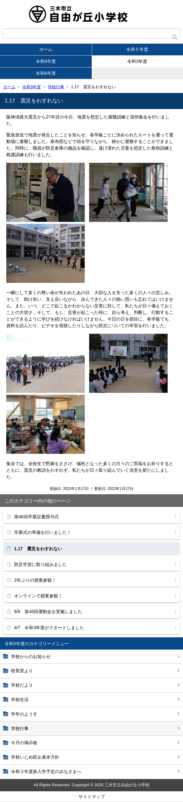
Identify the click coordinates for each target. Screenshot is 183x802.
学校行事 (56, 87)
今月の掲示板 (24, 742)
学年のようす (24, 714)
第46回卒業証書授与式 (36, 516)
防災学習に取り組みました (40, 564)
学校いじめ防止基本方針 (35, 757)
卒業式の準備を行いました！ (42, 532)
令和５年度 (137, 49)
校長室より (22, 670)
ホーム (45, 49)
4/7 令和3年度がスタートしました (49, 627)
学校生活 (20, 699)
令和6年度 (46, 73)
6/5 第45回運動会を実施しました (48, 611)
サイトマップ (91, 796)
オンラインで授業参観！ (38, 595)
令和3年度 (137, 61)
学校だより (22, 685)
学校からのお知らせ (31, 656)
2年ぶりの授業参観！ (35, 580)
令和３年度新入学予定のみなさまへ (46, 771)
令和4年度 (46, 61)
